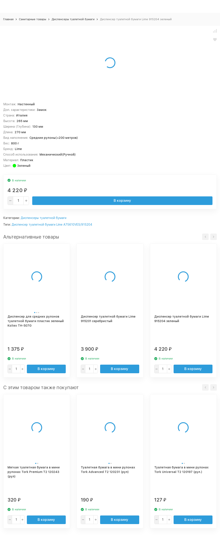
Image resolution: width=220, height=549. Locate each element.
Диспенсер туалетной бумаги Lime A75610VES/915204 (52, 224)
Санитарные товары (32, 19)
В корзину (122, 201)
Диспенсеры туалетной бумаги (73, 19)
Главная (8, 19)
